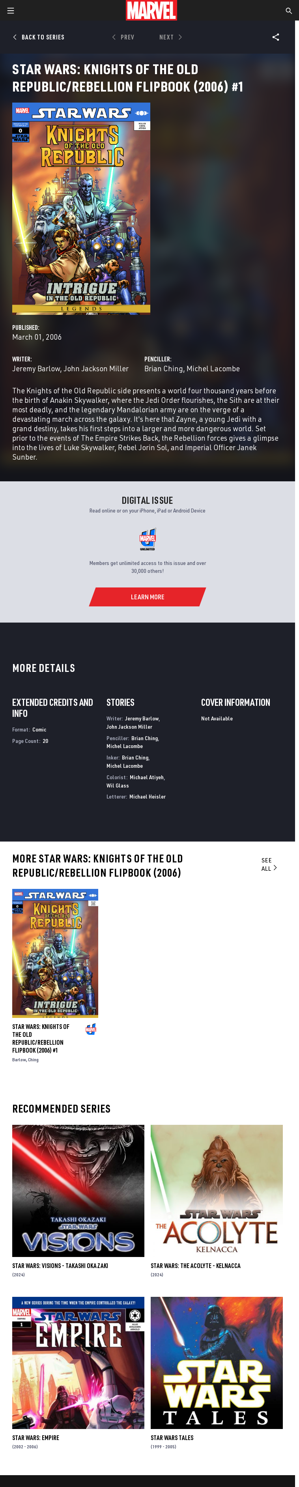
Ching (33, 1059)
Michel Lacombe (213, 368)
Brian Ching (163, 368)
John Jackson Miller (96, 368)
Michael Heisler (147, 796)
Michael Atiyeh (147, 777)
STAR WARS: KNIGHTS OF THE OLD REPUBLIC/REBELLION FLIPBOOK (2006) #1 (40, 1038)
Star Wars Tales (172, 1438)
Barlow (19, 1059)
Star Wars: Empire (35, 1438)
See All (270, 864)
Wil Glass (118, 785)
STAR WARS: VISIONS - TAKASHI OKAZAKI (60, 1266)
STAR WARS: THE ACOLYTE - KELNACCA (196, 1266)
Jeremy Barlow (36, 368)
